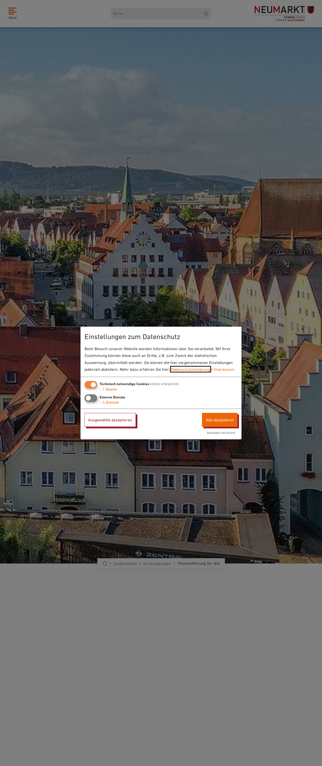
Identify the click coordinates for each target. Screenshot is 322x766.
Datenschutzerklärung (190, 369)
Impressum (224, 369)
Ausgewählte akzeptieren (110, 420)
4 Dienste (109, 402)
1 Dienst (108, 389)
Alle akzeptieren (220, 420)
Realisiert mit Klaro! (221, 432)
